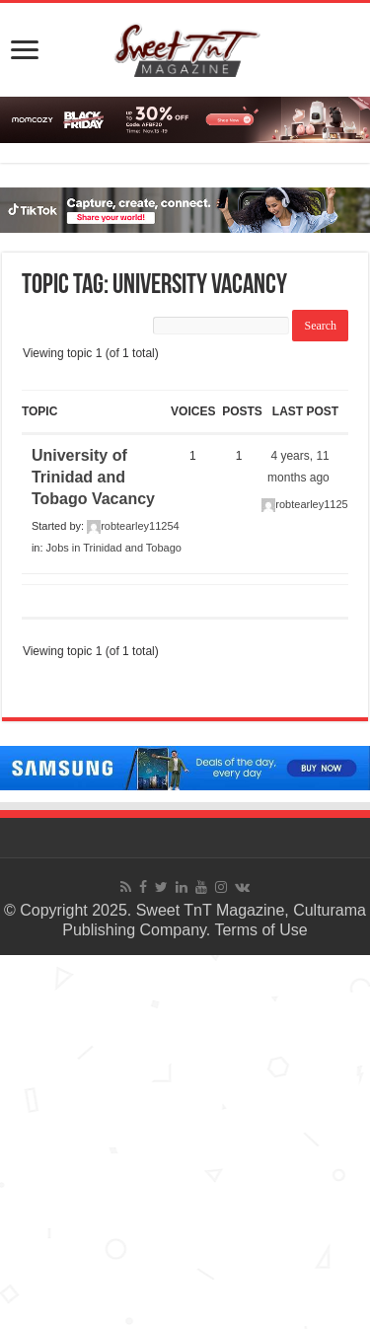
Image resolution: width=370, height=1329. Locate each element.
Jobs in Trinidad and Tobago (114, 548)
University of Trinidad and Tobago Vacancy (93, 477)
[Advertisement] (185, 1140)
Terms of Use (260, 930)
